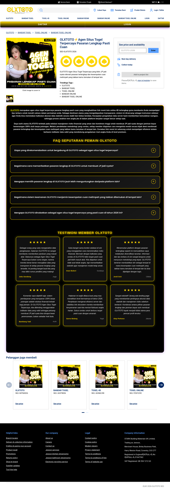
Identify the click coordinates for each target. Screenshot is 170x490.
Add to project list (141, 75)
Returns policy (12, 458)
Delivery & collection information (19, 442)
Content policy (91, 438)
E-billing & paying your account (18, 446)
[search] (63, 10)
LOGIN (147, 18)
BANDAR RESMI (83, 18)
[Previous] (9, 385)
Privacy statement (92, 450)
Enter (153, 50)
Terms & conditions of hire (96, 458)
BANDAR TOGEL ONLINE (127, 18)
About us (49, 438)
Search (40, 10)
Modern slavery (91, 446)
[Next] (161, 385)
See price (19, 404)
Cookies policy (91, 442)
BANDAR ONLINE (104, 18)
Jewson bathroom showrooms (58, 458)
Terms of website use (94, 462)
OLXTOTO (9, 18)
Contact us (50, 446)
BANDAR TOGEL (27, 18)
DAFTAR (161, 18)
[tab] (83, 412)
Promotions (11, 454)
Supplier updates (13, 466)
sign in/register (144, 80)
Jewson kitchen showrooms (57, 454)
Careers (49, 442)
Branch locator (12, 438)
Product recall (12, 450)
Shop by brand (12, 462)
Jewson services (52, 450)
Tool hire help (11, 470)
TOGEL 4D (45, 18)
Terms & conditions (93, 454)
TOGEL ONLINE (63, 18)
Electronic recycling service (57, 462)
